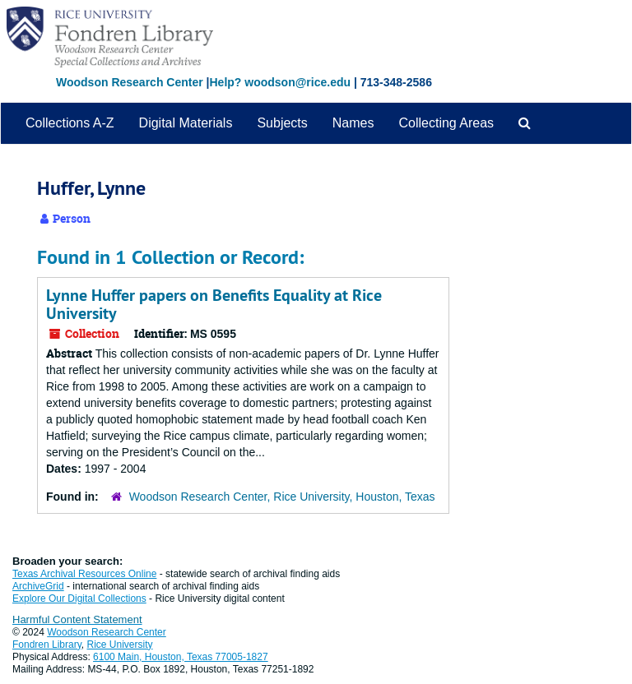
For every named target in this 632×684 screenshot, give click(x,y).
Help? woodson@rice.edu (280, 82)
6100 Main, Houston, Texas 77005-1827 (180, 657)
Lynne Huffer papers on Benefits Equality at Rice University (214, 304)
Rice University (120, 644)
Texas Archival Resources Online (84, 574)
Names (353, 123)
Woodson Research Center (129, 82)
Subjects (282, 123)
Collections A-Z (70, 123)
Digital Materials (186, 123)
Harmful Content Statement (77, 619)
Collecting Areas (446, 123)
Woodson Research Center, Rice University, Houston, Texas (282, 496)
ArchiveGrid (38, 586)
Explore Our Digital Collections (79, 598)
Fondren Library (46, 644)
